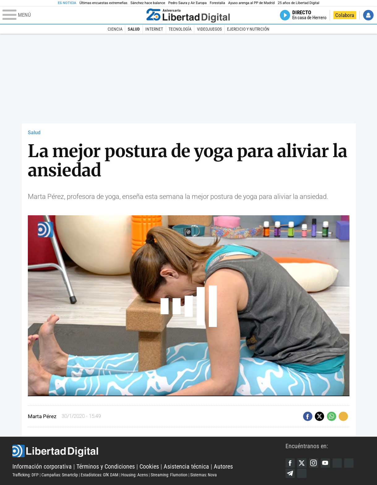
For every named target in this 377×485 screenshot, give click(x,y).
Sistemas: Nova (203, 474)
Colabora (344, 15)
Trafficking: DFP (25, 474)
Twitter (301, 463)
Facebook (290, 463)
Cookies (149, 466)
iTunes (301, 473)
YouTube (325, 463)
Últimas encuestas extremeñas (103, 3)
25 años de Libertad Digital (298, 3)
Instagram (313, 463)
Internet (154, 29)
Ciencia (115, 29)
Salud (134, 29)
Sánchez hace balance (148, 3)
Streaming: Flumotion (169, 474)
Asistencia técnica (186, 466)
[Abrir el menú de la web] (73, 15)
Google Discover (337, 463)
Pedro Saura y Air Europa (187, 3)
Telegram (290, 473)
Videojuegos (209, 29)
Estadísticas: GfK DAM (99, 474)
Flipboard (348, 463)
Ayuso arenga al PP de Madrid (251, 3)
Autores (223, 466)
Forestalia (217, 3)
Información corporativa (42, 466)
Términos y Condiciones (105, 466)
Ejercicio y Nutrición (248, 29)
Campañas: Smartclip (59, 474)
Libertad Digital (148, 451)
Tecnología (180, 29)
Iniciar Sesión (368, 15)
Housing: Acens (134, 474)
